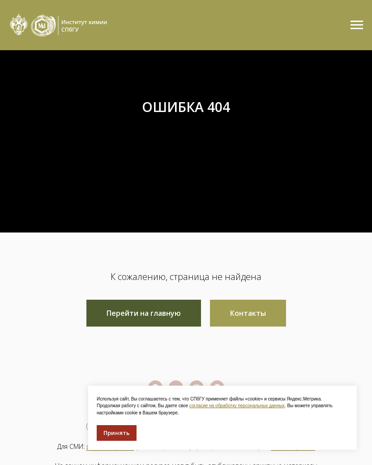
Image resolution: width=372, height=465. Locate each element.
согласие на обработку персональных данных (237, 405)
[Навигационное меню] (357, 25)
